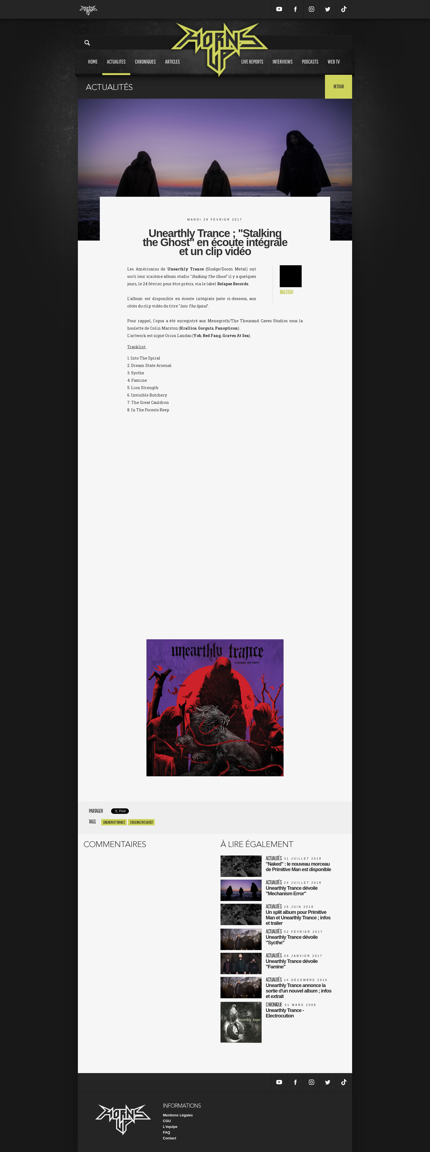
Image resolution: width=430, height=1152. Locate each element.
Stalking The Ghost (141, 822)
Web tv (333, 66)
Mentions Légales (178, 1115)
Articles (172, 66)
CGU (167, 1121)
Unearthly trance (114, 822)
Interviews (282, 66)
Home (92, 66)
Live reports (252, 66)
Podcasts (310, 66)
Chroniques (145, 66)
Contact (169, 1138)
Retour (338, 86)
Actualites (116, 66)
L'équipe (170, 1127)
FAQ (166, 1132)
